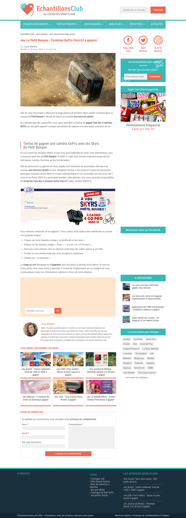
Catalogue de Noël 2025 (102, 492)
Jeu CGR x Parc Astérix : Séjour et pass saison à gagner (68, 372)
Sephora (127, 368)
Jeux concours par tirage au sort (62, 34)
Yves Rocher (129, 372)
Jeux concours (92, 24)
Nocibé (150, 358)
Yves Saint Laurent (147, 372)
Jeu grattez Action (99, 495)
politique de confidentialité (83, 419)
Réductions (136, 24)
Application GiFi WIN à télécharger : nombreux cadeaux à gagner (148, 308)
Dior (135, 344)
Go (58, 310)
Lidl (151, 353)
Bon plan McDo (98, 489)
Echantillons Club (27, 34)
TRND (150, 368)
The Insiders (141, 353)
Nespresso (139, 358)
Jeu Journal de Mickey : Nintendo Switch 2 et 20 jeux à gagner (101, 372)
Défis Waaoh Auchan (100, 481)
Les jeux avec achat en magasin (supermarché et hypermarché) (147, 297)
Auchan (126, 339)
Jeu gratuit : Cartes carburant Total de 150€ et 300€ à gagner (36, 372)
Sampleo (150, 363)
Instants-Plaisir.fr (131, 348)
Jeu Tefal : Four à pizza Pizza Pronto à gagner (68, 398)
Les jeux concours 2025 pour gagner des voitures (145, 286)
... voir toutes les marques (135, 377)
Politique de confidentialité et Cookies (151, 515)
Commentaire (75, 424)
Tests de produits (66, 24)
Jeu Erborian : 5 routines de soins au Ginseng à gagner (36, 398)
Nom (24, 424)
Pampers (127, 363)
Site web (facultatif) (31, 442)
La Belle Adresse (150, 348)
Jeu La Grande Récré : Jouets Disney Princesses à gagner (101, 398)
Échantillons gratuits (36, 24)
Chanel (126, 344)
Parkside (139, 363)
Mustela (127, 358)
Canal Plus (151, 339)
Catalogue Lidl (97, 478)
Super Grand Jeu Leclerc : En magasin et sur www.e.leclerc (145, 319)
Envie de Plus (146, 344)
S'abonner (154, 76)
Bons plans (115, 24)
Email (24, 433)
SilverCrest (139, 368)
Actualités (156, 24)
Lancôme (127, 353)
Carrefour (138, 339)
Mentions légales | (124, 515)
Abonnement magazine (143, 127)
